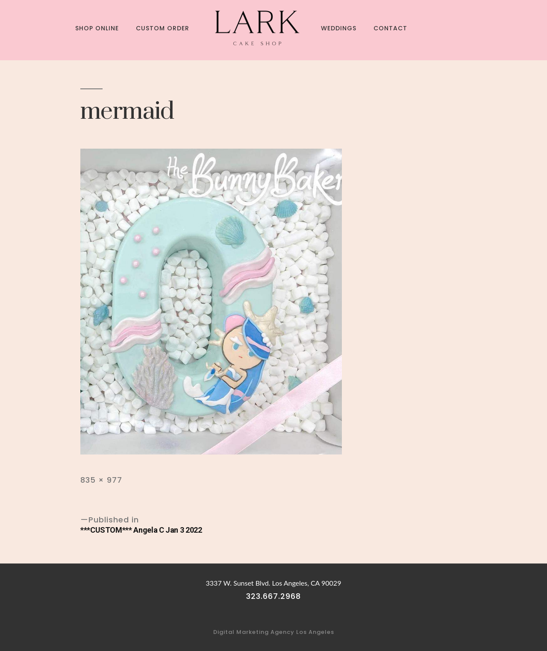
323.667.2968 (273, 596)
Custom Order (162, 28)
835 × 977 (101, 480)
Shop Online (97, 28)
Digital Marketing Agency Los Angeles (273, 632)
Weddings (338, 28)
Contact (390, 28)
